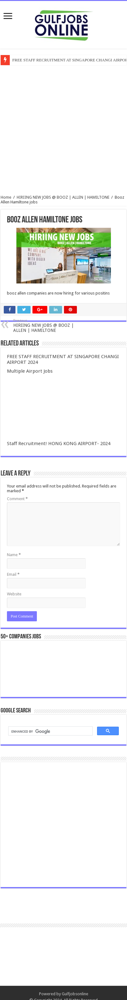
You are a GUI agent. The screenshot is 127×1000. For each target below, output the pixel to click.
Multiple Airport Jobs (30, 371)
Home (6, 197)
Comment (17, 498)
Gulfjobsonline (75, 993)
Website (14, 594)
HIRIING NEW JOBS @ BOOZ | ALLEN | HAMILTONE (63, 197)
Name (14, 554)
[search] (49, 731)
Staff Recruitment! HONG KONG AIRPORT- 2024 (58, 443)
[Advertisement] (59, 824)
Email (13, 574)
